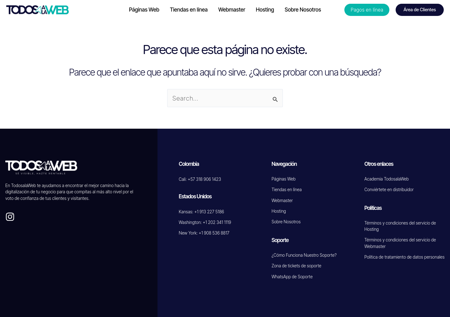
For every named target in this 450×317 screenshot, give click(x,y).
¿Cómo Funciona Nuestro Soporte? (304, 255)
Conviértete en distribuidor (389, 189)
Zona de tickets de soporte (296, 265)
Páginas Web (284, 178)
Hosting (279, 211)
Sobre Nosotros (286, 221)
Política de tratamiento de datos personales (404, 257)
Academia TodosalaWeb (386, 178)
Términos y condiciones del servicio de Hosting (400, 226)
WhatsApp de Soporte (292, 276)
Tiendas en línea (287, 189)
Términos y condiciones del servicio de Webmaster (400, 243)
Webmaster (282, 200)
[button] (366, 10)
